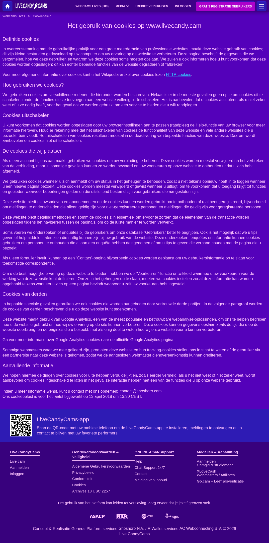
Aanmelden (19, 467)
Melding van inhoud (151, 480)
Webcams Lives (13, 16)
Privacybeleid (83, 472)
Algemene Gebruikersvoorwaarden (101, 466)
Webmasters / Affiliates (216, 475)
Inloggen (17, 474)
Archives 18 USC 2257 (91, 491)
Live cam (17, 461)
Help (138, 461)
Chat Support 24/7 (150, 467)
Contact (141, 474)
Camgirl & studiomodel (216, 465)
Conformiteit (82, 479)
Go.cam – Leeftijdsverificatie (220, 481)
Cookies (79, 485)
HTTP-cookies (178, 74)
